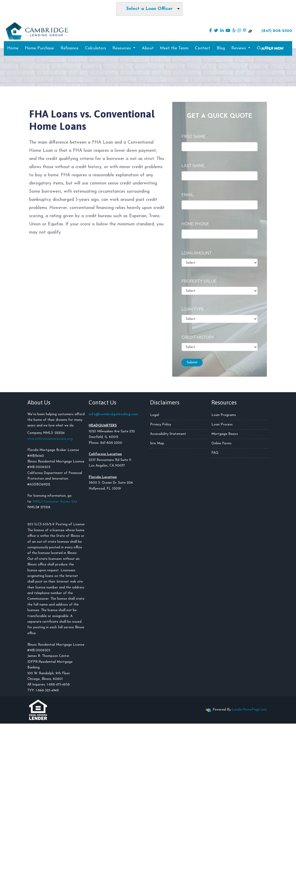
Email (188, 194)
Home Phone (196, 224)
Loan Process (222, 424)
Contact (202, 48)
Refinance (69, 48)
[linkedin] (222, 31)
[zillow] (250, 31)
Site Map (157, 443)
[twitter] (216, 31)
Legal (154, 415)
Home (12, 48)
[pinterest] (244, 31)
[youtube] (228, 31)
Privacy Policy (160, 424)
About (148, 48)
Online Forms (221, 443)
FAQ (215, 453)
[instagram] (239, 31)
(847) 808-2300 (273, 30)
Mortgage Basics (224, 434)
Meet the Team (174, 48)
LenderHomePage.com (249, 709)
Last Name (194, 165)
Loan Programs (223, 415)
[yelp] (233, 31)
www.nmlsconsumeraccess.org (50, 438)
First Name (194, 136)
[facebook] (210, 31)
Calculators (95, 48)
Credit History (198, 337)
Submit (192, 362)
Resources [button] (122, 48)
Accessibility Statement (168, 434)
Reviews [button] (239, 48)
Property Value (200, 281)
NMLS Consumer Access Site (55, 501)
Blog (221, 48)
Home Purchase (39, 48)
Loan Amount (197, 253)
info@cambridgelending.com (113, 414)
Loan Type (193, 309)
